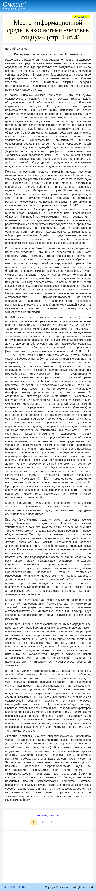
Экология (81, 16)
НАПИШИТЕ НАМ (14, 887)
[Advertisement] (48, 857)
